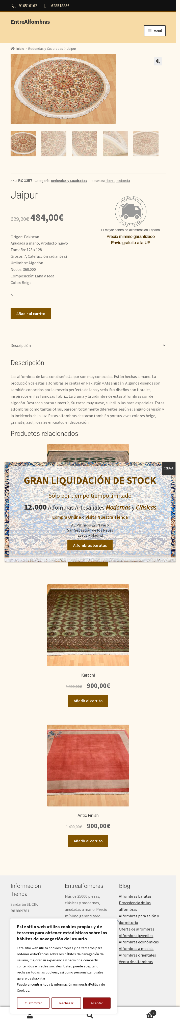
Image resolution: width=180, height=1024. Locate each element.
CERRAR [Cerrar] (168, 468)
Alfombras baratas (90, 544)
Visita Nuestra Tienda (107, 517)
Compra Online (66, 517)
